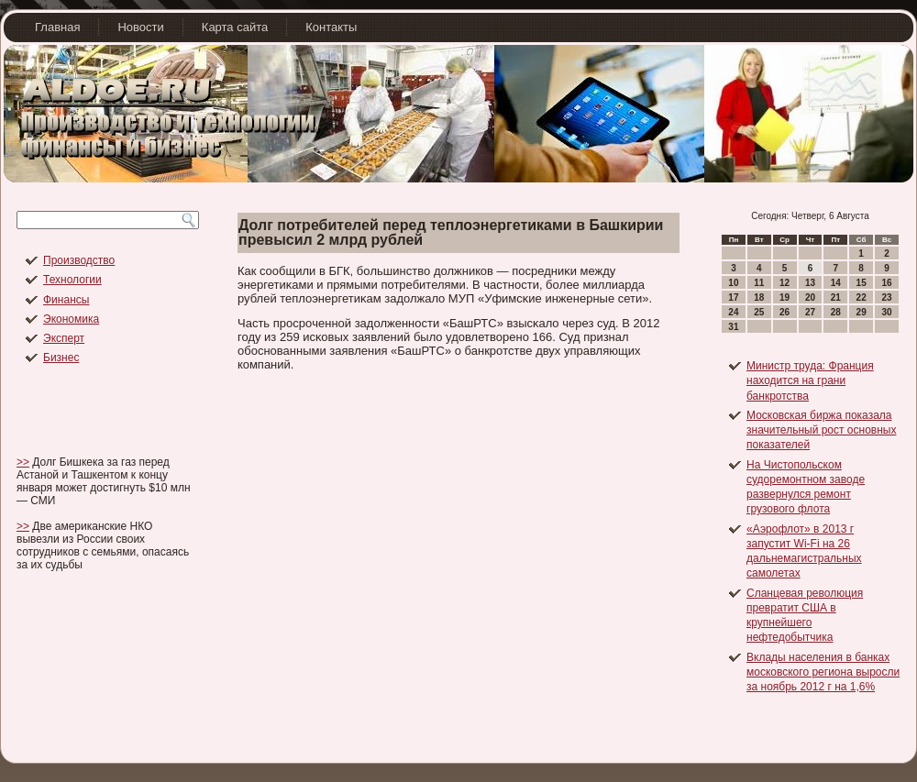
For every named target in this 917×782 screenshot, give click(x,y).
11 (759, 283)
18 (759, 297)
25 (759, 312)
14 (836, 283)
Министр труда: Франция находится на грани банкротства (810, 380)
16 (886, 283)
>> (23, 462)
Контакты (331, 27)
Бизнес (61, 357)
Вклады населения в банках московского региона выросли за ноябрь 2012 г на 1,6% (823, 672)
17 (733, 297)
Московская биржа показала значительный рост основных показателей (821, 430)
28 (836, 312)
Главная (57, 27)
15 (861, 283)
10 (733, 283)
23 (886, 297)
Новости (140, 27)
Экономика (71, 319)
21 (836, 297)
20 (810, 297)
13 (810, 283)
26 (784, 312)
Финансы (66, 299)
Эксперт (63, 338)
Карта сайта (235, 27)
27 (810, 312)
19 (784, 297)
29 (861, 312)
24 (733, 312)
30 (886, 312)
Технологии (72, 279)
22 (861, 297)
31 (733, 327)
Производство (79, 260)
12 (784, 283)
